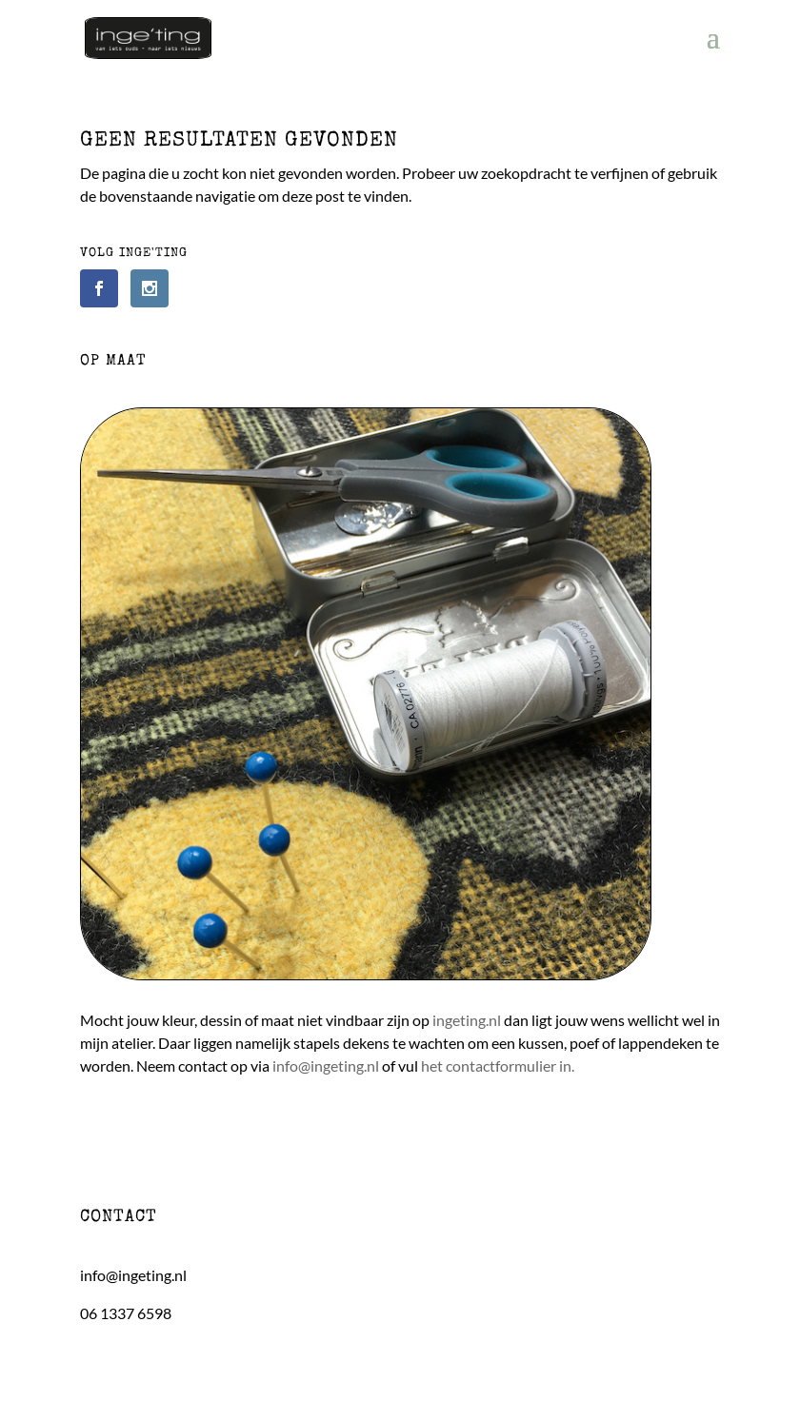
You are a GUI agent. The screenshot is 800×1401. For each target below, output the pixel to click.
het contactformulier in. (497, 1065)
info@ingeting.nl (325, 1065)
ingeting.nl (466, 1020)
